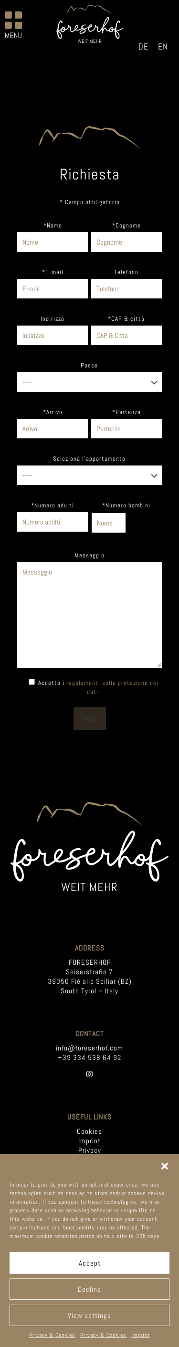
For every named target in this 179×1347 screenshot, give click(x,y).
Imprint (140, 1335)
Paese (89, 365)
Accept (90, 1263)
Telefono (126, 272)
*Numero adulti (52, 505)
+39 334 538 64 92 (89, 1057)
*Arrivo (53, 412)
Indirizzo (52, 319)
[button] (164, 1166)
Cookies (89, 1131)
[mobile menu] (13, 24)
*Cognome (126, 225)
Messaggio (89, 555)
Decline (89, 1289)
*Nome (52, 225)
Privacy (89, 1150)
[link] (89, 846)
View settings (89, 1315)
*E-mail (52, 272)
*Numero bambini (126, 505)
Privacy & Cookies (52, 1335)
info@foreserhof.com (89, 1047)
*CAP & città (126, 319)
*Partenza (126, 412)
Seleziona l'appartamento (89, 459)
